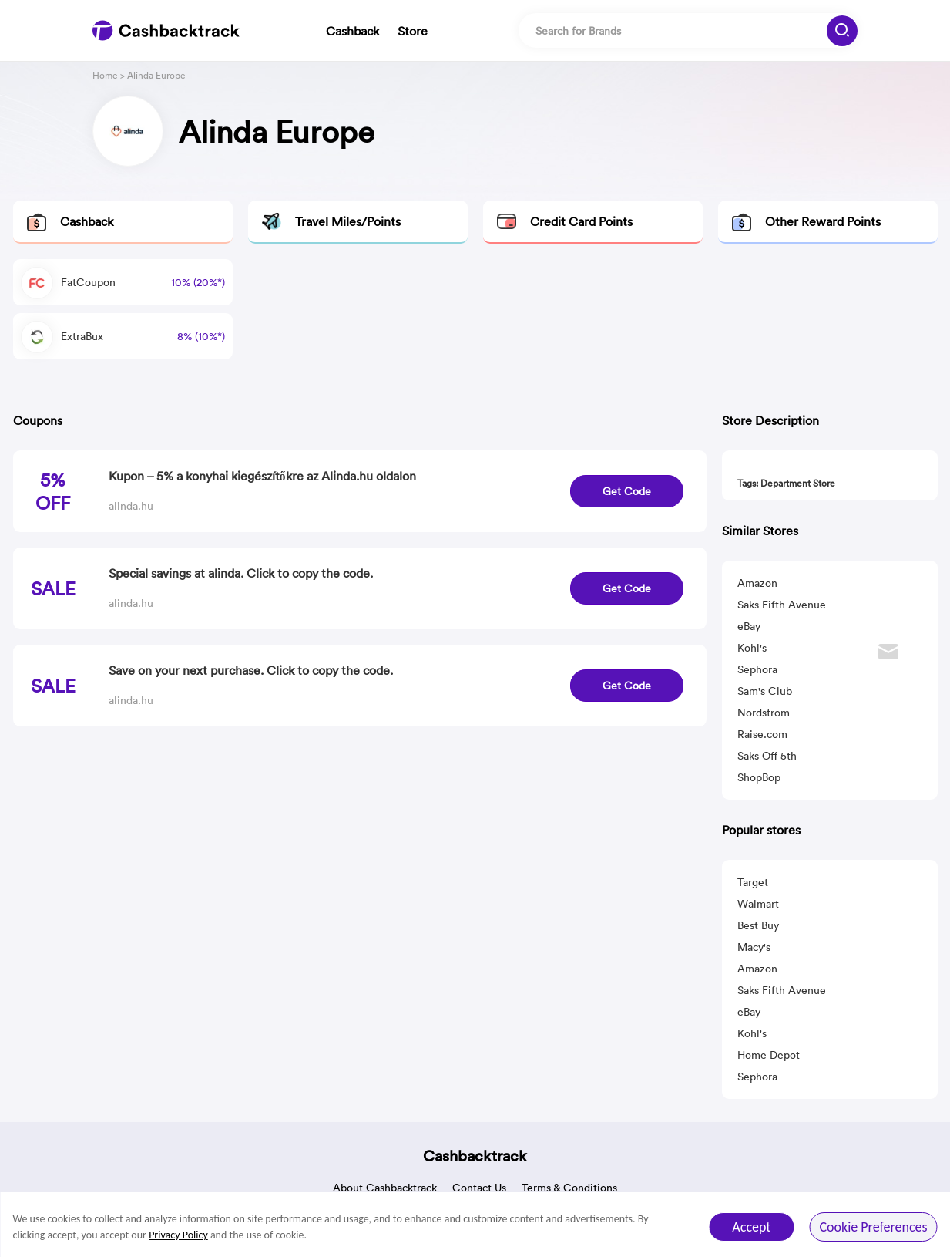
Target (752, 882)
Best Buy (758, 925)
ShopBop (758, 777)
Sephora (757, 669)
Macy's (753, 947)
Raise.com (762, 734)
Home (105, 75)
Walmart (758, 904)
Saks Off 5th (767, 756)
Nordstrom (763, 712)
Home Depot (768, 1055)
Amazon (757, 583)
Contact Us (479, 1188)
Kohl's (752, 648)
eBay (748, 626)
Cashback (352, 31)
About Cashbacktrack (385, 1188)
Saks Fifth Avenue (781, 605)
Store (413, 31)
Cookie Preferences (873, 1226)
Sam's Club (764, 691)
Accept (751, 1226)
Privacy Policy (178, 1235)
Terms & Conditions (569, 1188)
